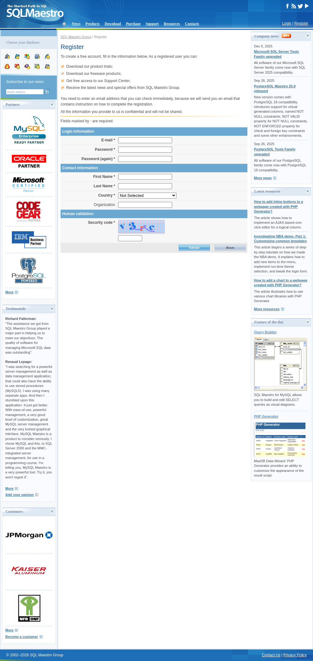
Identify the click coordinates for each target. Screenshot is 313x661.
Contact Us (271, 655)
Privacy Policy (295, 655)
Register (301, 23)
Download (113, 24)
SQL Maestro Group (76, 37)
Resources (172, 24)
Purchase (133, 24)
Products (92, 24)
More (9, 292)
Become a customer (21, 637)
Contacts (192, 24)
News (76, 24)
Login (286, 23)
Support (152, 24)
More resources (267, 309)
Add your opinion (19, 495)
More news (263, 178)
